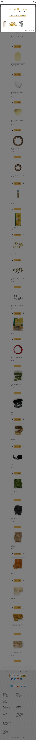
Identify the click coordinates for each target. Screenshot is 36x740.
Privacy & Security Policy (30, 30)
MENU (2, 1)
